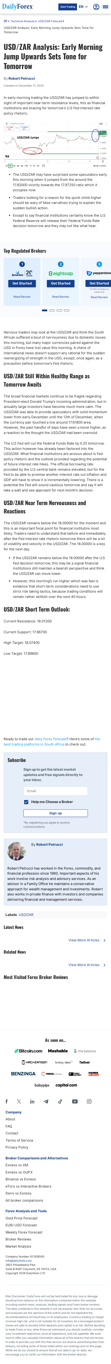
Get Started (22, 283)
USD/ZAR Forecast (50, 21)
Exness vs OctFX (19, 1172)
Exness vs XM (17, 1165)
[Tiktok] (60, 1101)
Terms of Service (19, 1140)
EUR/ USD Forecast (21, 1225)
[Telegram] (45, 1101)
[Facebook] (7, 1101)
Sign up (55, 813)
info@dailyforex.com (19, 1260)
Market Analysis (18, 1246)
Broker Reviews (18, 1239)
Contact (12, 1133)
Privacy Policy (17, 1147)
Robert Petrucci (49, 844)
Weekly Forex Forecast (24, 1232)
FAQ (9, 1126)
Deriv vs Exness (18, 1193)
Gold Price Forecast (21, 1218)
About (10, 1119)
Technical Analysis (23, 21)
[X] (19, 1101)
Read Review (22, 296)
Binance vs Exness (21, 1179)
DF (5, 21)
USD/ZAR (26, 914)
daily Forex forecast (51, 739)
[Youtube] (75, 1101)
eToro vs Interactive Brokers (28, 1186)
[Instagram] (89, 1101)
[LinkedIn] (32, 1101)
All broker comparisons (24, 1200)
